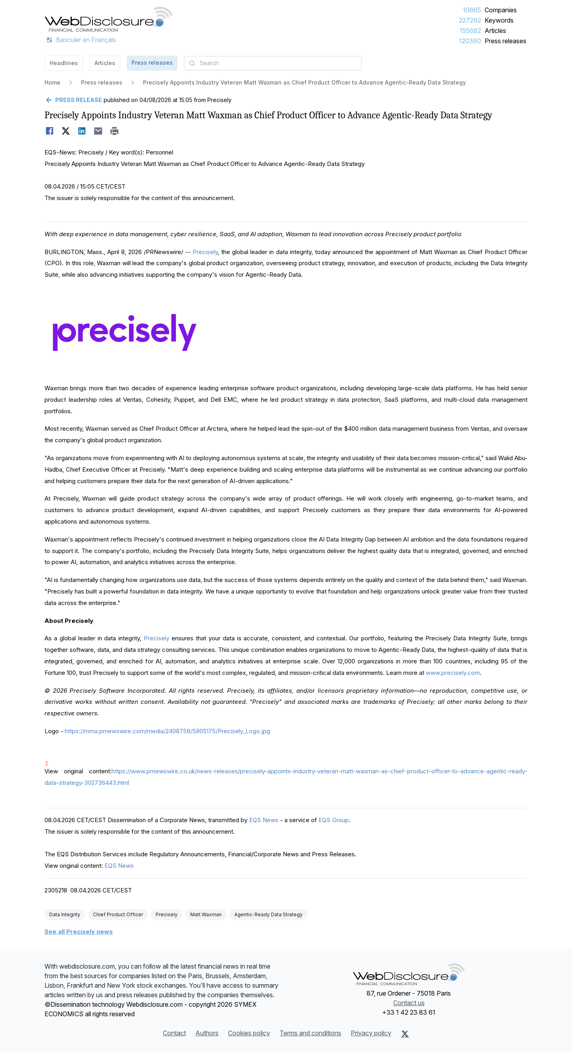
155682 (470, 31)
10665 (472, 10)
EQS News (263, 820)
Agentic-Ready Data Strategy (268, 914)
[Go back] (73, 100)
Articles (495, 31)
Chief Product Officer (118, 914)
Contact (174, 1033)
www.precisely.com (453, 672)
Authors (206, 1033)
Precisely (205, 252)
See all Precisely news (78, 931)
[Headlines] (108, 19)
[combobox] (273, 63)
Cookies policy (249, 1033)
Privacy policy (371, 1033)
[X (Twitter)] (405, 1033)
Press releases (505, 41)
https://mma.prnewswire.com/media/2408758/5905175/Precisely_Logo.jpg (167, 731)
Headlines (64, 63)
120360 (470, 41)
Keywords (499, 20)
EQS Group (334, 820)
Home (52, 82)
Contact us (409, 1003)
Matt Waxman (206, 914)
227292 (470, 20)
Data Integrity (64, 914)
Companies (501, 10)
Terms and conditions (310, 1033)
